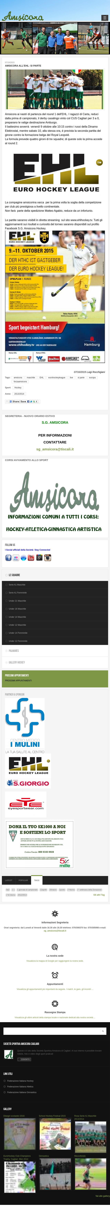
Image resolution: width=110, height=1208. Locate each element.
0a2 (7, 890)
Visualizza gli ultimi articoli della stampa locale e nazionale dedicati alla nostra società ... (55, 1015)
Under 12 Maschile (17, 625)
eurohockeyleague (56, 377)
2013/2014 (19, 394)
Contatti (25, 1059)
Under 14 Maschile (17, 617)
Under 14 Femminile (18, 633)
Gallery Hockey (17, 662)
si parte (81, 377)
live (71, 377)
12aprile (43, 890)
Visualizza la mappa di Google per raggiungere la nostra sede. (55, 958)
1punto (62, 890)
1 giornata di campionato (27, 890)
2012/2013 (22, 895)
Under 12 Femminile (18, 641)
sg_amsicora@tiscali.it (55, 449)
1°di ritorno (10, 895)
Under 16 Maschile (17, 609)
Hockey (18, 387)
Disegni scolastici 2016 (14, 1116)
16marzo (53, 890)
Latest (8, 880)
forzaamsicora (20, 381)
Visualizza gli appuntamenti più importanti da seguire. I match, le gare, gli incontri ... (55, 986)
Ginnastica (44, 1156)
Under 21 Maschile (17, 601)
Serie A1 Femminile (18, 593)
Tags (36, 880)
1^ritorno (71, 890)
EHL (42, 377)
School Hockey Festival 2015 (52, 1116)
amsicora (18, 377)
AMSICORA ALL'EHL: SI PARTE (23, 65)
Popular (23, 880)
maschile (31, 377)
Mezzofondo (79, 1156)
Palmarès (14, 651)
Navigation (104, 18)
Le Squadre (14, 575)
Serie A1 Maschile (17, 585)
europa (92, 377)
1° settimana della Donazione (89, 890)
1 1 (13, 890)
